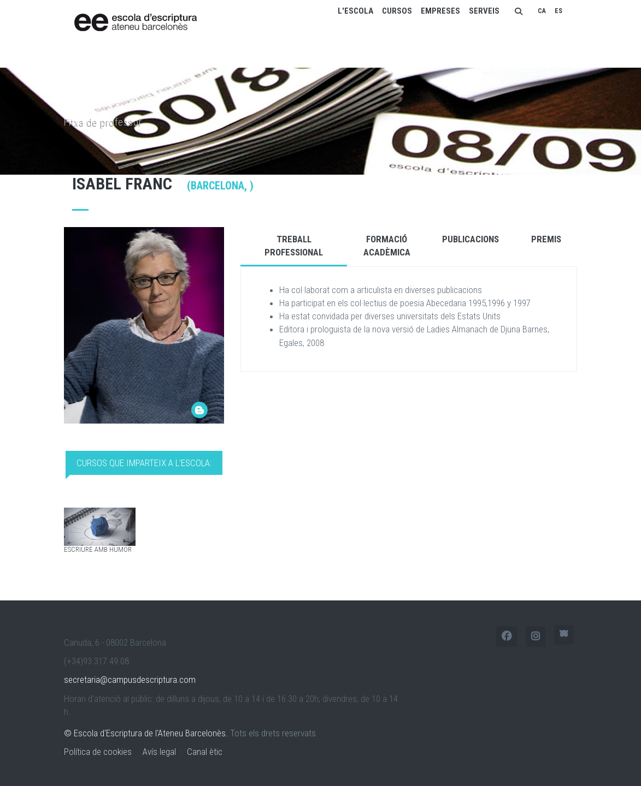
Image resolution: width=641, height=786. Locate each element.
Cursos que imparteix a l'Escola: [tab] (144, 462)
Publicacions (470, 239)
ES (558, 11)
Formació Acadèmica (386, 246)
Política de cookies (98, 751)
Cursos (397, 11)
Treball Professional (293, 246)
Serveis (484, 11)
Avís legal (159, 751)
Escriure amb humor (98, 549)
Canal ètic (204, 751)
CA (542, 11)
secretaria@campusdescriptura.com (130, 679)
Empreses (440, 11)
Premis (546, 239)
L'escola (355, 11)
